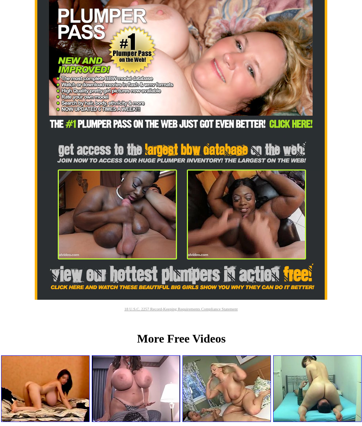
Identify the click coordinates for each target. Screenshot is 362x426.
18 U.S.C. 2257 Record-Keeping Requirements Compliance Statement (181, 309)
